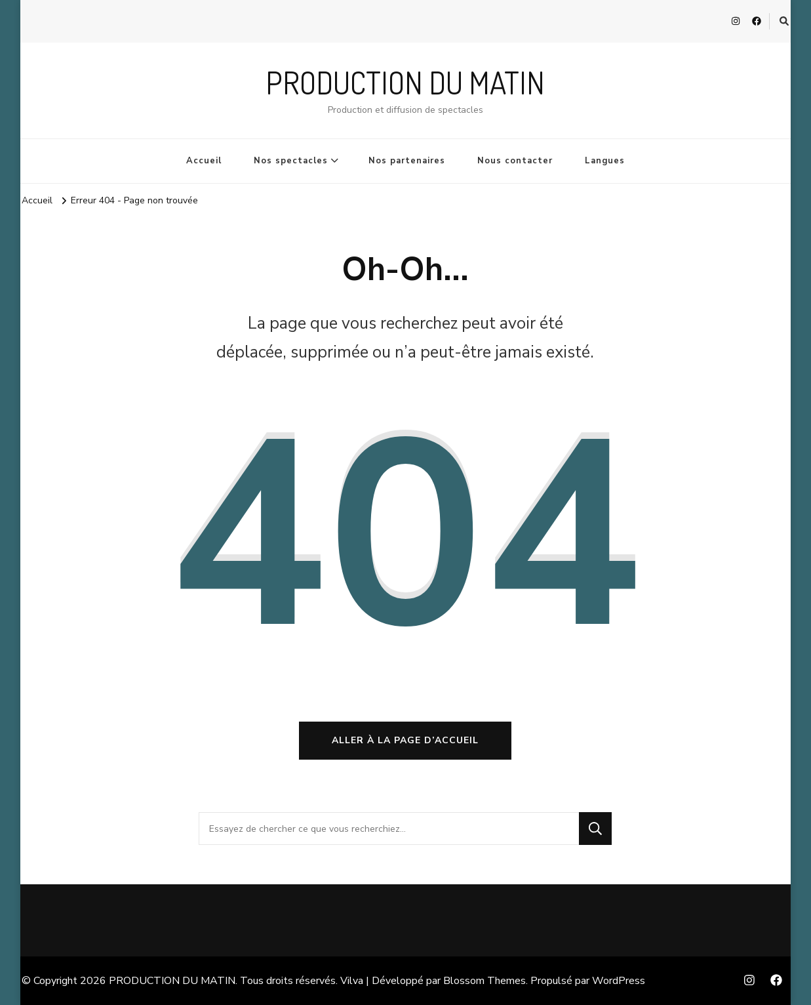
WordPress (618, 981)
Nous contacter (515, 161)
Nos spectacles (291, 161)
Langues (605, 161)
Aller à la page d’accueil (405, 740)
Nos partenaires (406, 161)
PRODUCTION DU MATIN (405, 82)
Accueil (204, 161)
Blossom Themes (484, 981)
